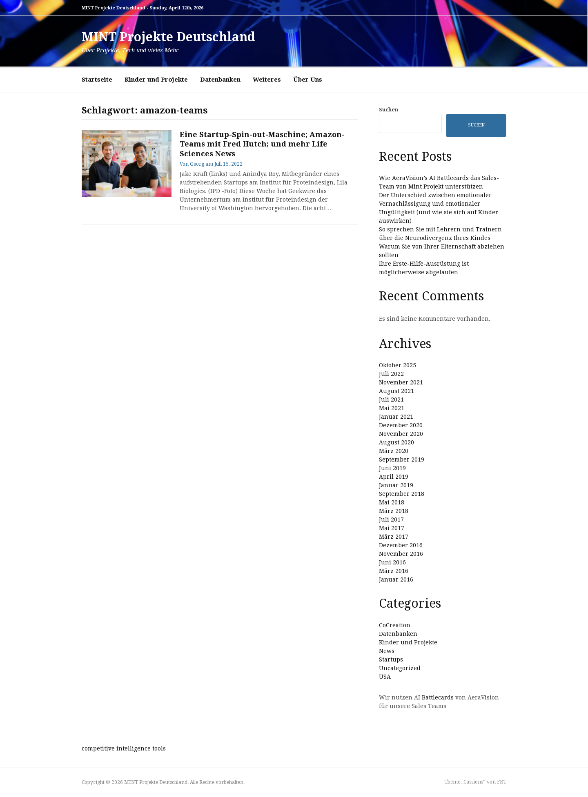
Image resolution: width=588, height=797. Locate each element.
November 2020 (401, 434)
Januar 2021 (396, 416)
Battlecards (438, 697)
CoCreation (394, 625)
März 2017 (393, 536)
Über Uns (307, 79)
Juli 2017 (391, 519)
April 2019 (393, 476)
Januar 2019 (396, 485)
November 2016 (401, 554)
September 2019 (401, 459)
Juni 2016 (392, 562)
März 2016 (393, 571)
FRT (501, 782)
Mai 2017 (391, 528)
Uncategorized (400, 668)
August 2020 (396, 442)
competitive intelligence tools (124, 748)
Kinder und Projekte (156, 79)
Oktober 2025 (397, 365)
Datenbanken (220, 79)
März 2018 (393, 511)
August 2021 (396, 391)
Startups (391, 659)
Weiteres (267, 79)
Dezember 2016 (401, 545)
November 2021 (401, 382)
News (386, 651)
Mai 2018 (391, 502)
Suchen (388, 110)
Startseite (97, 79)
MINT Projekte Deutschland (168, 37)
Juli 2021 (391, 399)
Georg (197, 164)
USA (385, 676)
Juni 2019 (392, 468)
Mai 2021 (391, 408)
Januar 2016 (396, 579)
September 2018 (401, 494)
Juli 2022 (391, 374)
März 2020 (393, 451)
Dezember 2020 (401, 425)
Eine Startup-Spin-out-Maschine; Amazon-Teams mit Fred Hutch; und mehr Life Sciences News (262, 144)
